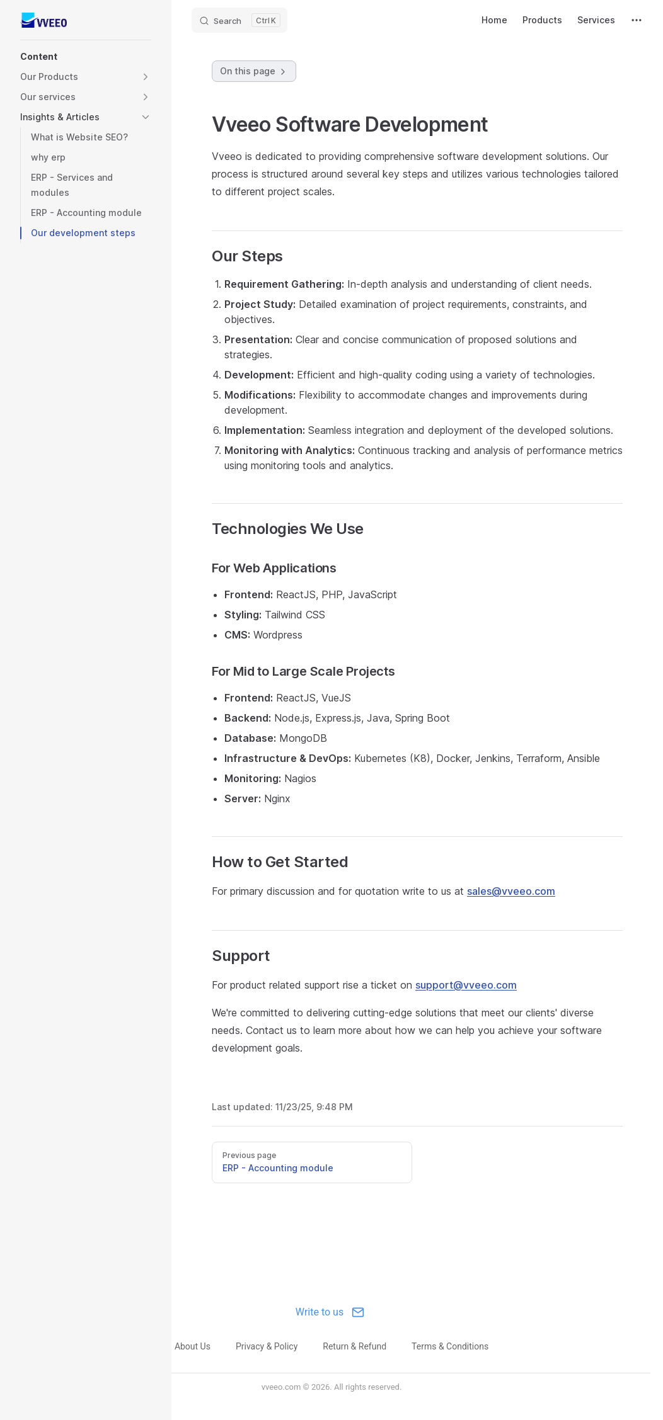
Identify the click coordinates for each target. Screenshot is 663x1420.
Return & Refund (354, 1346)
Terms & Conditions (450, 1346)
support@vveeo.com (466, 985)
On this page (254, 71)
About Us (192, 1346)
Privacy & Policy (266, 1346)
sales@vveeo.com (511, 891)
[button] (85, 57)
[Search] (239, 20)
